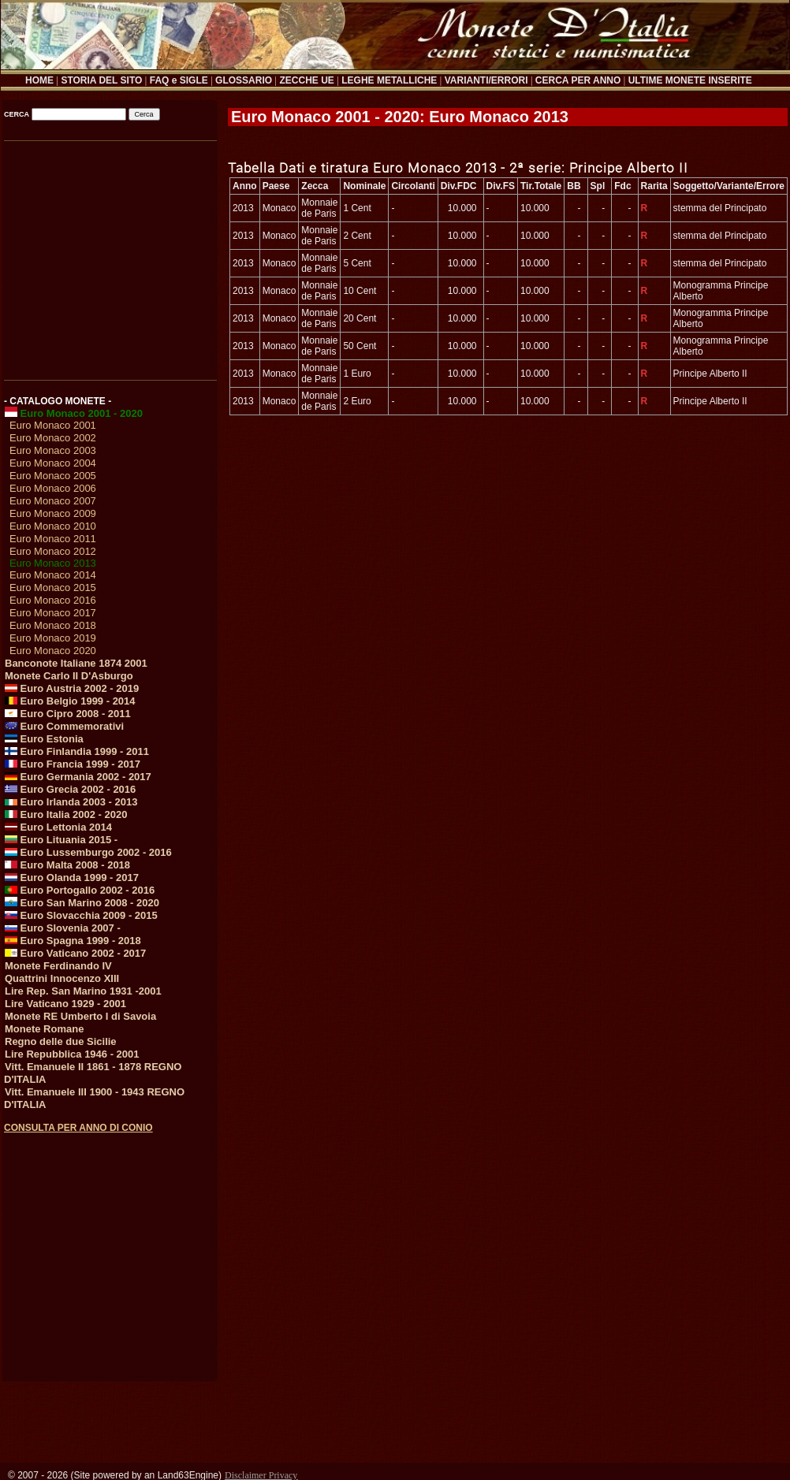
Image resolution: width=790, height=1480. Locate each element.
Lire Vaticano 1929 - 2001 (65, 1004)
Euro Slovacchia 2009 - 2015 (81, 915)
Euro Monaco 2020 (52, 650)
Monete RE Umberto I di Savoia (80, 1016)
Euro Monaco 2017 (52, 613)
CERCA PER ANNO (577, 80)
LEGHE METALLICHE (389, 80)
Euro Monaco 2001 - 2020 (74, 413)
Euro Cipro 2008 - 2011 (68, 714)
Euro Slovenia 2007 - (63, 928)
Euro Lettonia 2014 (58, 827)
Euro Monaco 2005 (52, 476)
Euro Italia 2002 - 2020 (66, 814)
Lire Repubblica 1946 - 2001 (72, 1054)
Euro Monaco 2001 (52, 425)
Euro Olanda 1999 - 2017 (72, 877)
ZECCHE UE (307, 80)
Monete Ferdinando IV (58, 966)
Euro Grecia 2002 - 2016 (70, 789)
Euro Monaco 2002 (52, 438)
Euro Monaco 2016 (52, 600)
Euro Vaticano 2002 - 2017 (75, 953)
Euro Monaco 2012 (52, 551)
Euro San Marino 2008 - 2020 (82, 903)
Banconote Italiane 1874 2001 (76, 663)
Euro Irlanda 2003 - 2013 (71, 802)
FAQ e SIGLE (179, 80)
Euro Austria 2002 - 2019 (72, 688)
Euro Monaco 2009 (52, 513)
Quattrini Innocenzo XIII (62, 978)
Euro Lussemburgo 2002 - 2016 (88, 852)
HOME (39, 80)
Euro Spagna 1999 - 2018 (73, 940)
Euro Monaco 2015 (52, 587)
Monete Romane (44, 1029)
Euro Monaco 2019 (52, 638)
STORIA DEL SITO (101, 80)
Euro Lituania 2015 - (61, 840)
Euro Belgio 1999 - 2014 (70, 701)
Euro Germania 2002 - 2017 (78, 777)
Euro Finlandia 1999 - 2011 (77, 751)
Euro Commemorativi (64, 726)
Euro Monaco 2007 (52, 501)
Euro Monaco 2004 (52, 463)
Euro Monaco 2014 (52, 575)
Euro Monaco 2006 (52, 488)
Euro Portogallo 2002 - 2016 (80, 890)
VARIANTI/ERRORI (486, 80)
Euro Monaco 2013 (52, 563)
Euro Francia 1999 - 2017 (72, 764)
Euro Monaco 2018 (52, 625)
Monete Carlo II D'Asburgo (69, 676)
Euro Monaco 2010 (52, 526)
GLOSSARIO (243, 80)
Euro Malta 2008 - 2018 (67, 865)
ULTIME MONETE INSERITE (690, 80)
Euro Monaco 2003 (52, 450)
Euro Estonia (44, 739)
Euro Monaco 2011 (52, 539)
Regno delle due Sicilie (61, 1041)
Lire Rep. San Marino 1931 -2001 (83, 991)
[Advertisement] (109, 254)
